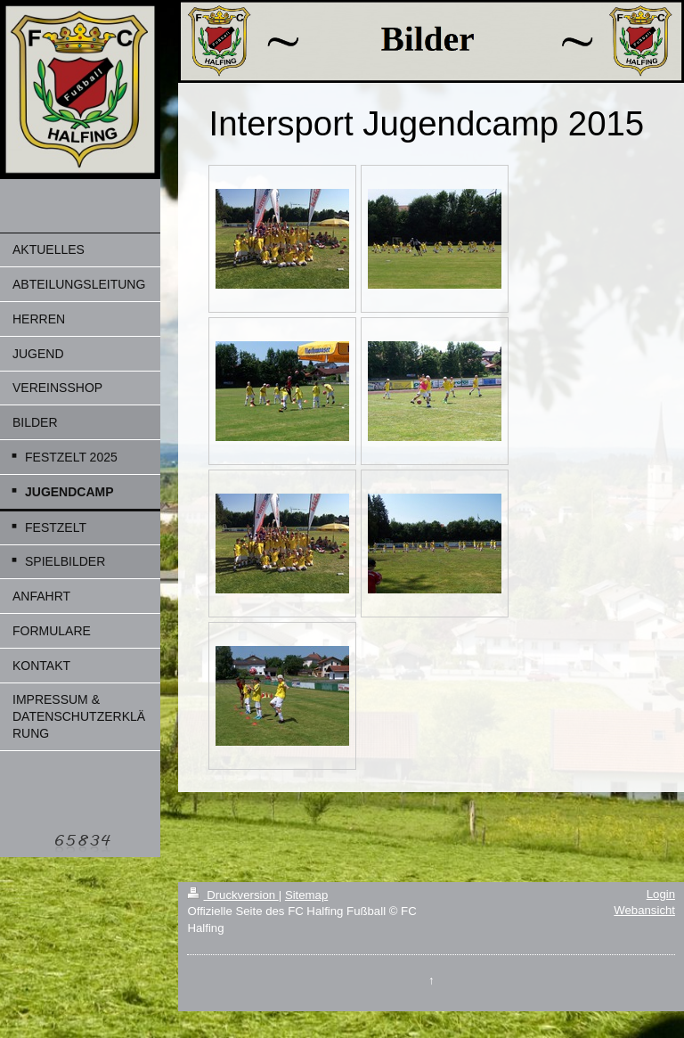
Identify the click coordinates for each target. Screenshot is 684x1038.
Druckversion (232, 895)
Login (661, 894)
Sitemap (306, 895)
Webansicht (644, 910)
